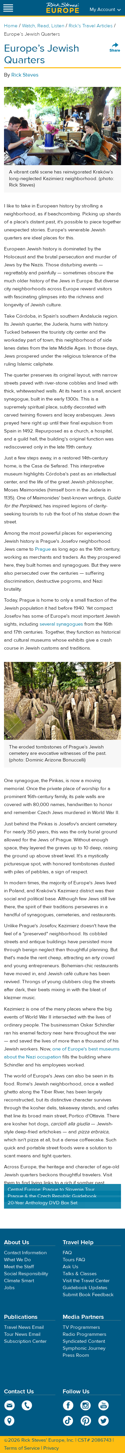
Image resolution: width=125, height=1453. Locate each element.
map (9, 1420)
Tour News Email (22, 1334)
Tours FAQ (74, 1260)
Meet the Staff (19, 1267)
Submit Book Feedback (88, 1295)
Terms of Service (22, 1448)
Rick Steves (24, 75)
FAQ (67, 1253)
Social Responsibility (26, 1274)
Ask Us (70, 1267)
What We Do (17, 1260)
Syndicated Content (84, 1341)
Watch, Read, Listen (43, 26)
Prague (43, 549)
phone (27, 1405)
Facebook (68, 1405)
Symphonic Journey (84, 1348)
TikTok (68, 1420)
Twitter (103, 1420)
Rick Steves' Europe (63, 8)
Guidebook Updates (85, 1288)
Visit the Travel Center (86, 1281)
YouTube (103, 1405)
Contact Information (25, 1253)
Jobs (9, 1288)
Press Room (76, 1355)
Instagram (85, 1405)
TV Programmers (81, 1327)
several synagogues (61, 624)
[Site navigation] (8, 8)
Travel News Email (24, 1327)
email (9, 1405)
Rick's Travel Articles (91, 26)
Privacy (51, 1448)
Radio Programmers (84, 1334)
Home (11, 26)
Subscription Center (25, 1341)
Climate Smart (19, 1281)
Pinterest (85, 1420)
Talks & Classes (80, 1274)
